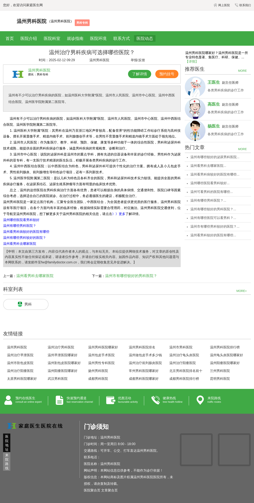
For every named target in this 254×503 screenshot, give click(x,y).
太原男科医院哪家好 (22, 378)
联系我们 (243, 5)
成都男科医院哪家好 (144, 378)
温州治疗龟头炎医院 (184, 355)
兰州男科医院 (220, 371)
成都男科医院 (98, 378)
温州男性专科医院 (101, 363)
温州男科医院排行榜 (225, 347)
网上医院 (222, 5)
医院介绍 (28, 38)
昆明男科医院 (220, 378)
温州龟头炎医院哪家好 (226, 355)
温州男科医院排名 (142, 347)
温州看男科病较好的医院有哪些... (214, 174)
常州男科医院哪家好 (144, 371)
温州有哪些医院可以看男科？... (213, 218)
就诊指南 (75, 38)
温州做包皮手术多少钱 (145, 355)
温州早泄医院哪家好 (62, 355)
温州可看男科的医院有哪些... (211, 192)
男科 (28, 304)
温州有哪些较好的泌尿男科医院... (214, 157)
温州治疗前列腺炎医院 (145, 363)
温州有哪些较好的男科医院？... (213, 209)
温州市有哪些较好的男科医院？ (131, 276)
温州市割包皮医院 (20, 363)
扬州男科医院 (98, 371)
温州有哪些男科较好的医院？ (24, 237)
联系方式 (121, 38)
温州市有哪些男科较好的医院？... (214, 226)
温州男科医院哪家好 (103, 347)
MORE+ (241, 291)
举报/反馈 (138, 60)
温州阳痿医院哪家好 (225, 363)
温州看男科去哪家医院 (19, 243)
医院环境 (98, 38)
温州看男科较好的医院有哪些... (213, 235)
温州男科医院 (17, 347)
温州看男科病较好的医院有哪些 (26, 231)
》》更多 (118, 214)
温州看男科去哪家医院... (208, 165)
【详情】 (191, 61)
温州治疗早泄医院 (20, 355)
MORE (242, 70)
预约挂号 (166, 74)
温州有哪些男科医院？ (19, 225)
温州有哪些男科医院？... (208, 200)
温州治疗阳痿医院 (182, 363)
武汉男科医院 (58, 378)
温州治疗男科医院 (61, 347)
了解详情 (139, 74)
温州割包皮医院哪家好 (64, 363)
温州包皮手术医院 (101, 355)
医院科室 (52, 38)
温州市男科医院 (180, 347)
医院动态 (144, 38)
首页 (10, 38)
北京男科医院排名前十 (185, 371)
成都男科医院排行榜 (184, 378)
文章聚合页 (109, 490)
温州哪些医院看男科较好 (21, 220)
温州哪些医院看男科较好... (209, 183)
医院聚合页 (92, 490)
